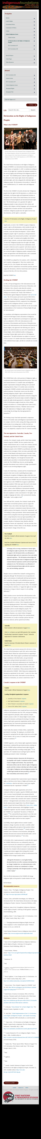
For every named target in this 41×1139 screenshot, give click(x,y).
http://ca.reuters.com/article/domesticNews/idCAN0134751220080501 (22, 1037)
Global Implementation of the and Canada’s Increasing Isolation (20, 1016)
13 (9, 813)
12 (27, 785)
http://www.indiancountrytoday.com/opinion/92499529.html (19, 981)
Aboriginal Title (20, 92)
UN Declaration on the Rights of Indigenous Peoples (21, 41)
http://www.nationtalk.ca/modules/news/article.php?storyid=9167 (20, 1028)
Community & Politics (11, 27)
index (26, 1087)
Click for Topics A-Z (10, 99)
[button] (34, 17)
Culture (7, 31)
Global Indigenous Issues (12, 34)
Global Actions (21, 38)
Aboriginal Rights (20, 89)
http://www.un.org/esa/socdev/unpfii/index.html (20, 933)
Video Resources (10, 62)
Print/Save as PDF (10, 1083)
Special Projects (9, 55)
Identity (7, 18)
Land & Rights (9, 21)
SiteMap (31, 105)
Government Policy (10, 24)
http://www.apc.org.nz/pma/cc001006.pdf (16, 894)
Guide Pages (20, 59)
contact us (20, 1087)
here (6, 221)
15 (24, 829)
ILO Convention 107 (21, 46)
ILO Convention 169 (21, 49)
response (24, 698)
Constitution (9, 783)
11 (28, 773)
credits (14, 1087)
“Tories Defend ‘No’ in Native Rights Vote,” (22, 1007)
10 (31, 749)
